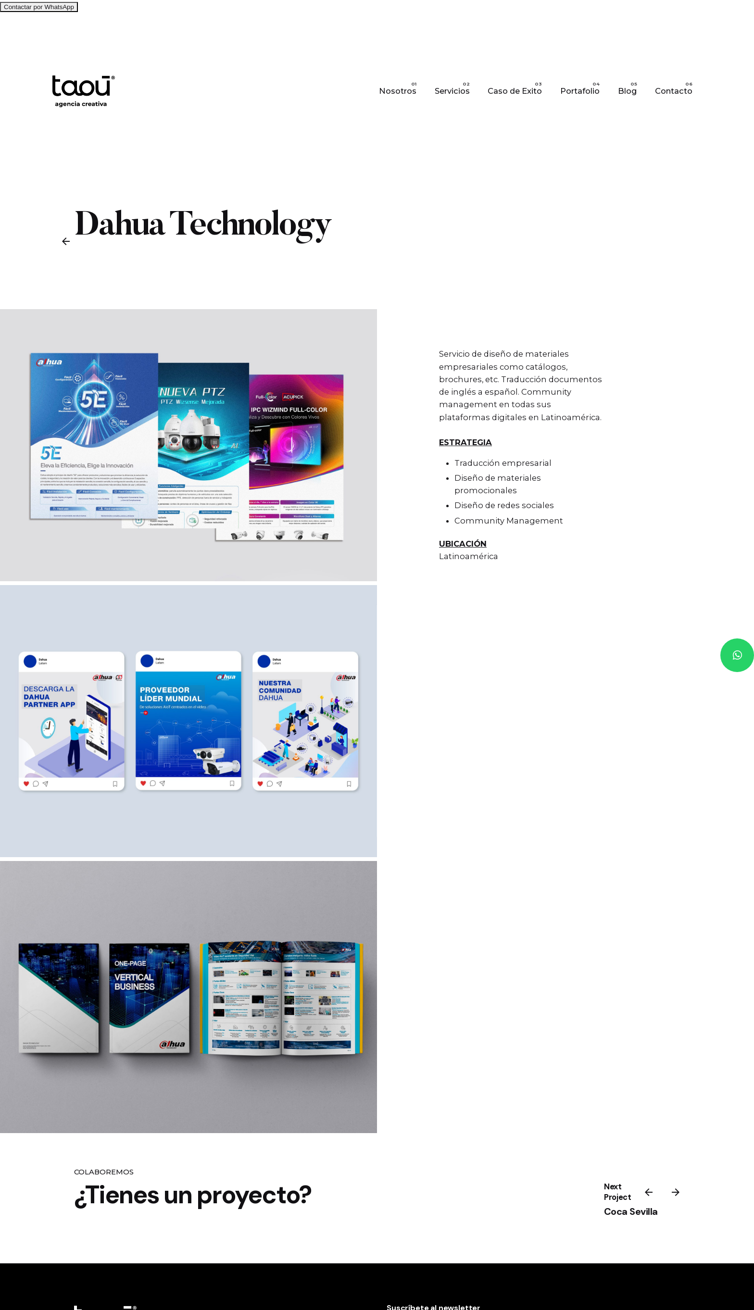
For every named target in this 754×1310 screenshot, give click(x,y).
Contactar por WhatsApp (39, 7)
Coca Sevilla (631, 1211)
